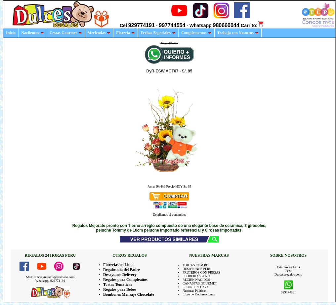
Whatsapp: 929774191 (50, 281)
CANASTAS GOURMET (200, 283)
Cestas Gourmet (66, 32)
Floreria (125, 32)
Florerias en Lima (118, 264)
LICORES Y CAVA (196, 287)
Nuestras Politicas (194, 290)
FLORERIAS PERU (196, 276)
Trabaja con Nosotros (238, 32)
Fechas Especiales (158, 32)
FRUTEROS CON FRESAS (201, 272)
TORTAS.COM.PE (195, 265)
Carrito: (252, 25)
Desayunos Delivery (120, 274)
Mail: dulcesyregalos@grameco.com (50, 277)
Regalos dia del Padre (121, 269)
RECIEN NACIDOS (196, 280)
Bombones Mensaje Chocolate (128, 294)
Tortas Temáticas (117, 284)
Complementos (196, 32)
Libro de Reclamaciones (199, 294)
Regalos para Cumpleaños (125, 279)
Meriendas (99, 32)
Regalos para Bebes (119, 289)
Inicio (11, 32)
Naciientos (32, 32)
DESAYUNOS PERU (197, 269)
